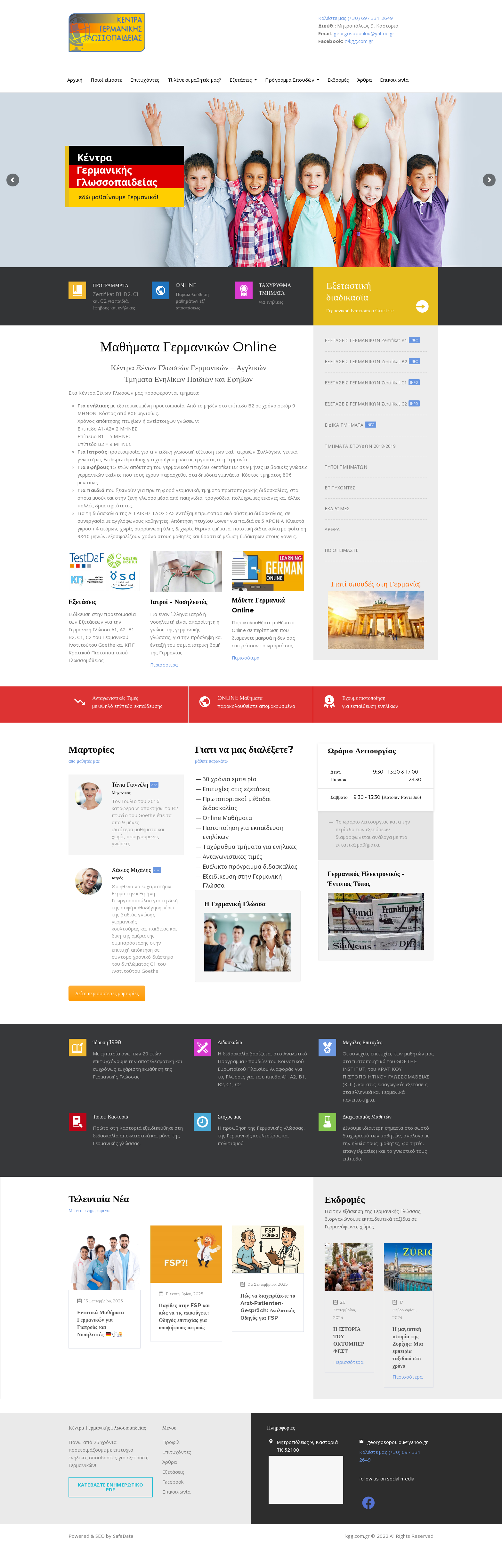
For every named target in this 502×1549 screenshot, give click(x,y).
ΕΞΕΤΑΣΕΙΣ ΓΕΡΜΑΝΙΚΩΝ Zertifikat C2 (372, 404)
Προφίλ (171, 1442)
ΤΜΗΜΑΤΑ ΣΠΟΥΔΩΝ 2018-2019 (360, 446)
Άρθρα (364, 80)
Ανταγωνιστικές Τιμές (121, 691)
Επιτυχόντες (144, 80)
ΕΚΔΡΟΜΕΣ (337, 508)
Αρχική (74, 80)
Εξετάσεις (241, 80)
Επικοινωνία (394, 80)
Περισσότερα (164, 665)
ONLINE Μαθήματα (246, 691)
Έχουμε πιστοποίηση (370, 691)
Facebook (173, 1482)
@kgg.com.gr (358, 41)
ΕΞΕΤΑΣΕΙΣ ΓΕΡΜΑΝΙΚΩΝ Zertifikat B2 (372, 361)
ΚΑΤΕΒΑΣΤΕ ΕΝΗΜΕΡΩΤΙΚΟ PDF (110, 1487)
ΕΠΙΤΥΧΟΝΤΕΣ (340, 488)
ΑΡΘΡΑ (332, 529)
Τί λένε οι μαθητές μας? (194, 80)
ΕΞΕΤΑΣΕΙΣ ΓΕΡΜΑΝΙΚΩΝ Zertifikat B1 (372, 340)
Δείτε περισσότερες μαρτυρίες (107, 993)
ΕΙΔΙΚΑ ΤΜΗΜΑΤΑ (350, 425)
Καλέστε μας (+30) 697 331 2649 (355, 18)
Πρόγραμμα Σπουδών (289, 80)
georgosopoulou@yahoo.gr (364, 33)
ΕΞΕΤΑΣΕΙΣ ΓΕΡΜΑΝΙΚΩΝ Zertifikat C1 (372, 383)
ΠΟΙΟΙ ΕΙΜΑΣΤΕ (341, 550)
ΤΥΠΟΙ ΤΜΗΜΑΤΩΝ (346, 467)
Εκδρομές (338, 80)
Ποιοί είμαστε (106, 80)
